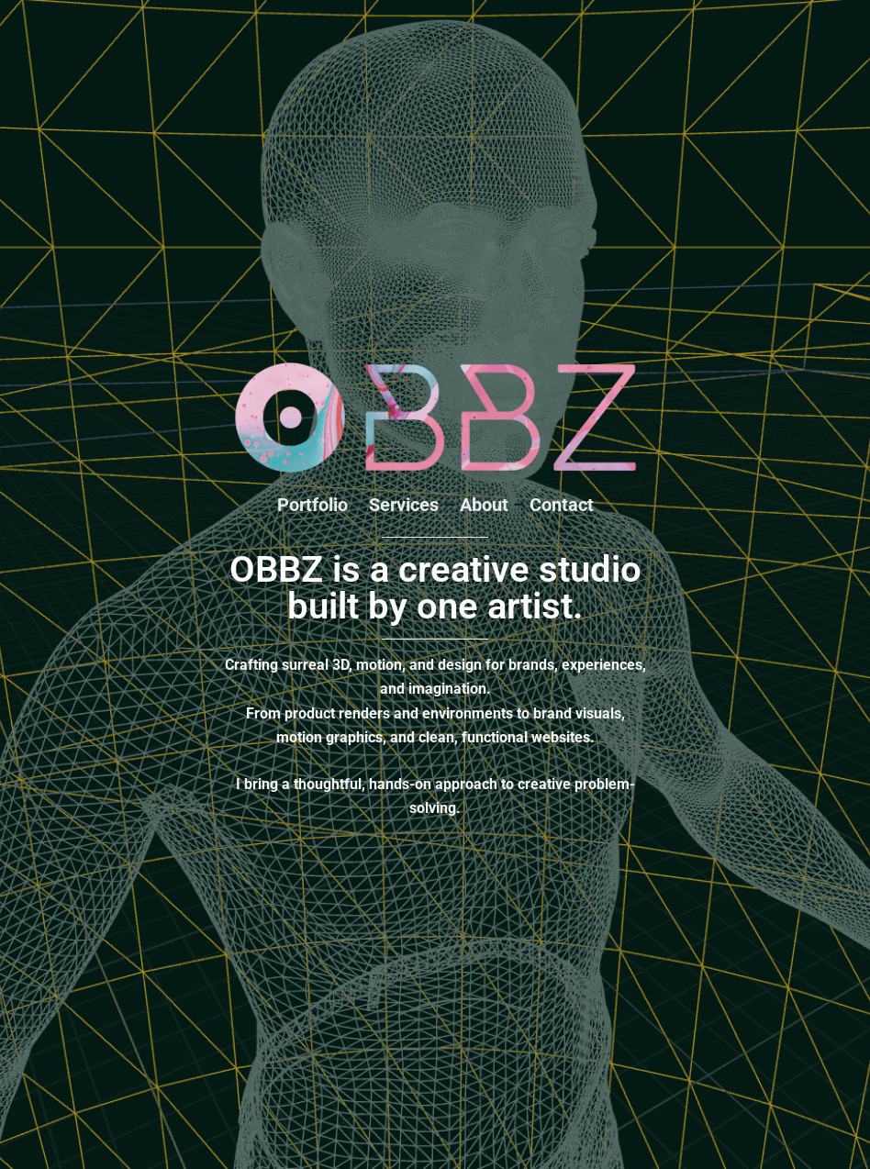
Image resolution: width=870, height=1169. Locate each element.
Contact (562, 505)
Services (404, 505)
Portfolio (312, 505)
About (484, 505)
